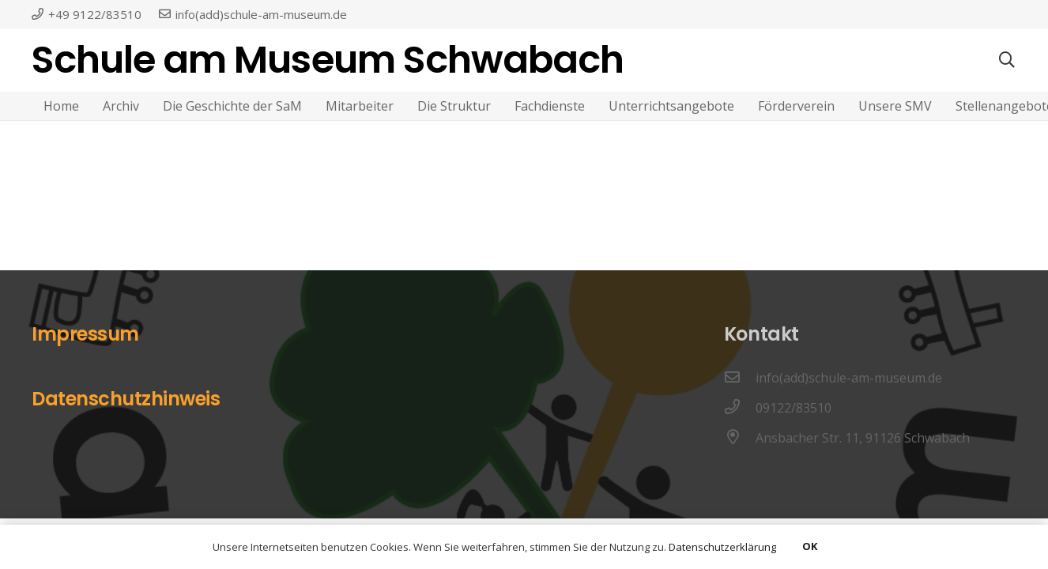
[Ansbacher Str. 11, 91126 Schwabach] (740, 438)
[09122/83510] (740, 408)
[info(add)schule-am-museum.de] (740, 378)
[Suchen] (1007, 60)
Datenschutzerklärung (722, 547)
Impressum (85, 334)
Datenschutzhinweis (126, 399)
